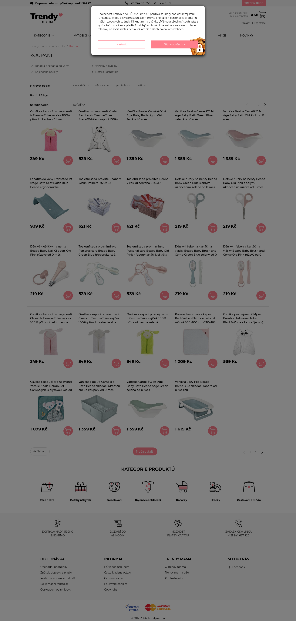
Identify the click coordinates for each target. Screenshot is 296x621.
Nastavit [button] (121, 44)
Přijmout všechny (174, 44)
